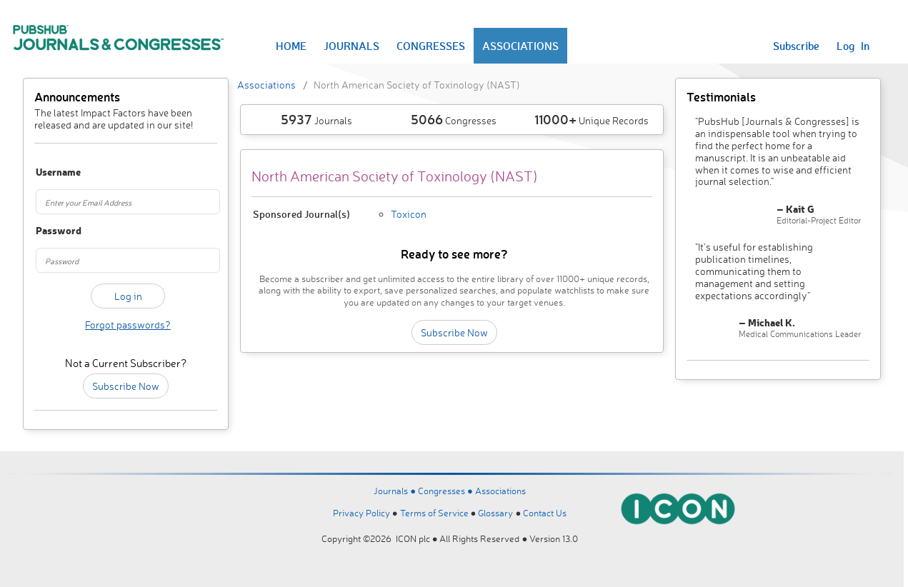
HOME (291, 46)
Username (49, 172)
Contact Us (545, 512)
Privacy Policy (361, 512)
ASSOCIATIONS (520, 46)
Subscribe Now (125, 386)
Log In (853, 46)
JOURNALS (351, 46)
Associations (266, 85)
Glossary (495, 512)
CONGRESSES (430, 46)
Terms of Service (434, 512)
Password (49, 231)
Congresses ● (446, 490)
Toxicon (408, 214)
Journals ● (396, 490)
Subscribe (796, 46)
